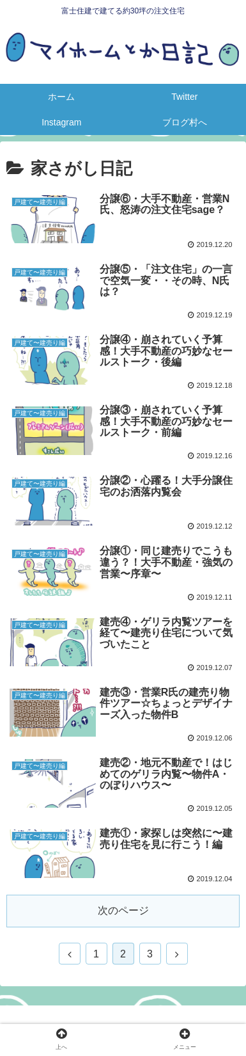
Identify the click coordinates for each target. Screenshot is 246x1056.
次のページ (123, 910)
